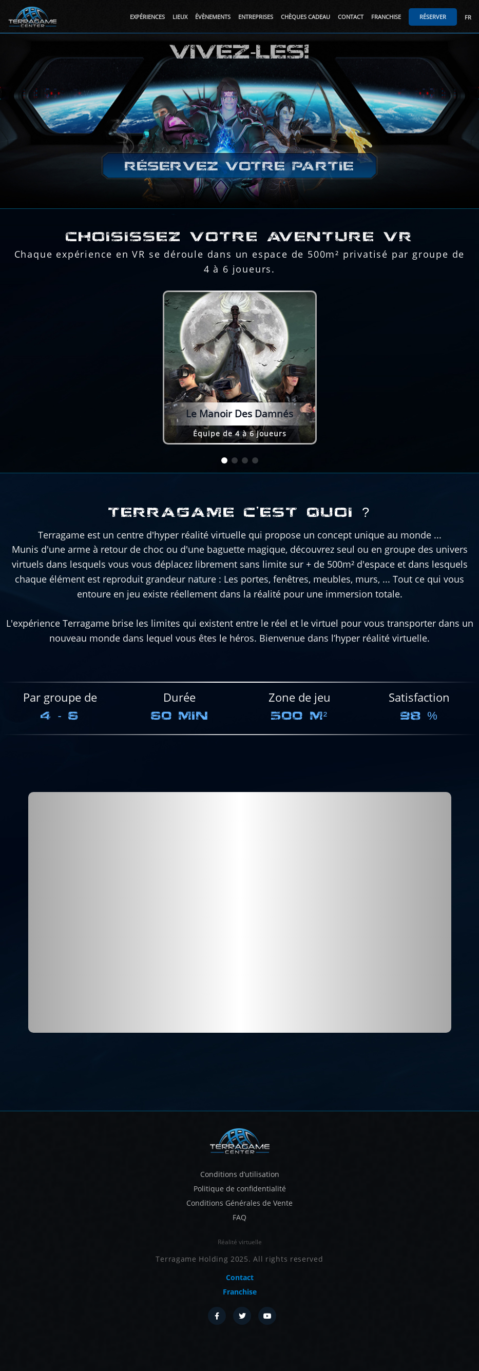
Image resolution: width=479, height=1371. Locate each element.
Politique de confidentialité (240, 1188)
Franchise (386, 17)
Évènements (213, 17)
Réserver (432, 17)
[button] (224, 460)
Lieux (180, 17)
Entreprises (255, 17)
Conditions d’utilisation (239, 1174)
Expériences (147, 17)
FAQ (239, 1217)
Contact (350, 17)
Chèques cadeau (305, 17)
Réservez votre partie (239, 166)
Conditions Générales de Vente (239, 1203)
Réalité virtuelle (240, 1242)
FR (468, 17)
